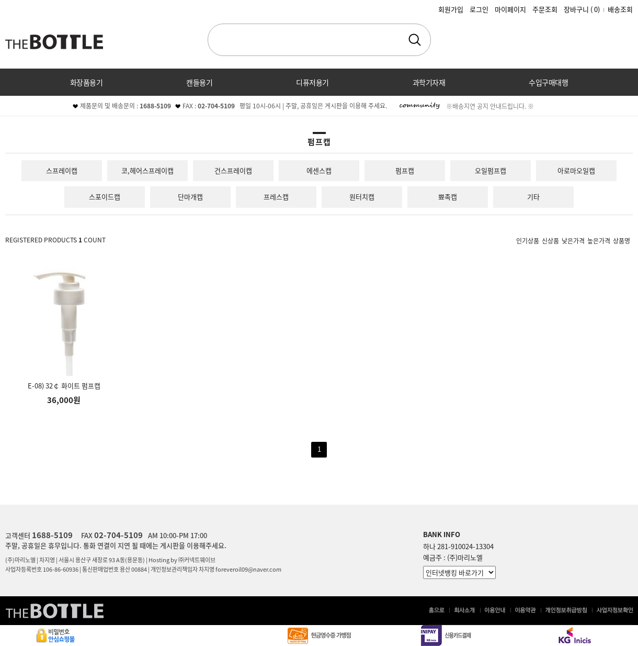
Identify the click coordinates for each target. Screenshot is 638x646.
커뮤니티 (319, 109)
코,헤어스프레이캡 (147, 170)
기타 (533, 197)
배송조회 (620, 9)
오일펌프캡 (490, 170)
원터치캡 (361, 197)
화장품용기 (86, 82)
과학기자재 (429, 82)
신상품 (550, 240)
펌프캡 (404, 170)
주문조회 (544, 9)
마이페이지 (510, 9)
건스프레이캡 (233, 170)
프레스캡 (276, 197)
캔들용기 (199, 82)
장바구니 (582, 9)
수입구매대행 (548, 82)
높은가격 (598, 240)
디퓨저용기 (312, 82)
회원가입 (450, 9)
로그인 (479, 9)
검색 (414, 39)
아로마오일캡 (576, 170)
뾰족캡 (447, 197)
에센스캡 (319, 170)
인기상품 (527, 240)
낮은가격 (573, 240)
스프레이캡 (61, 170)
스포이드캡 (104, 197)
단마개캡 (190, 197)
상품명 (621, 240)
